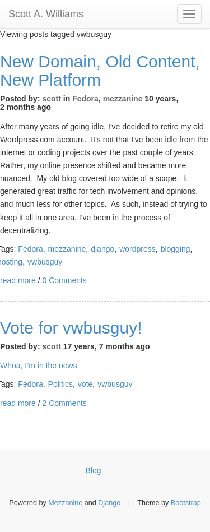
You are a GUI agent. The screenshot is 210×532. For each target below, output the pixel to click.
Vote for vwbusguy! (71, 327)
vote (85, 384)
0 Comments (64, 280)
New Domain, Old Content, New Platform (100, 70)
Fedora (85, 98)
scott (51, 98)
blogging (175, 248)
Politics (60, 384)
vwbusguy (44, 261)
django (102, 248)
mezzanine (123, 98)
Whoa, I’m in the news (38, 365)
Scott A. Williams (45, 14)
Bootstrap (186, 503)
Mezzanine (65, 503)
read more (18, 280)
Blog (93, 470)
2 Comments (64, 403)
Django (109, 503)
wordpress (137, 248)
